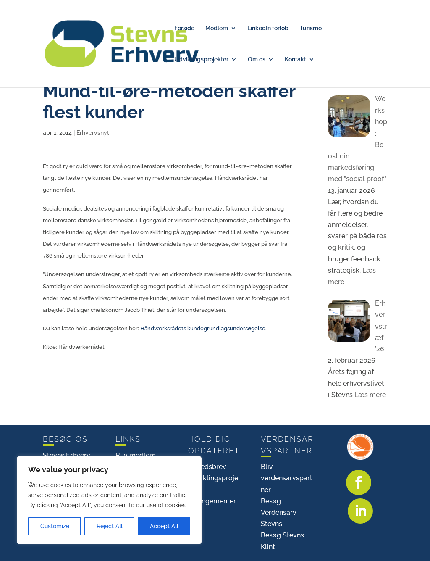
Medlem (216, 28)
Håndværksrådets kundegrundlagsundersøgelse (202, 328)
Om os (256, 59)
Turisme (310, 28)
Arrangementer (212, 501)
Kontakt (295, 59)
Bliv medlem (135, 455)
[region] (109, 500)
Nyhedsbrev (207, 467)
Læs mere (369, 395)
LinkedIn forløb (267, 28)
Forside (184, 28)
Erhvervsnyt (92, 132)
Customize (54, 526)
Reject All (110, 526)
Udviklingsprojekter (201, 59)
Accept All (164, 526)
